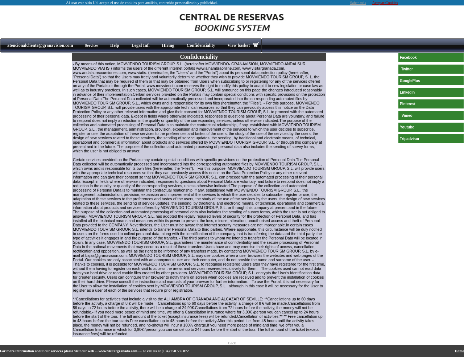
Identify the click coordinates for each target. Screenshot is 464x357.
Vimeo (407, 116)
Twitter (407, 69)
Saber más (358, 3)
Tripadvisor (409, 139)
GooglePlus (410, 81)
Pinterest (407, 104)
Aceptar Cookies (385, 3)
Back (232, 343)
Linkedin (407, 92)
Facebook (408, 58)
